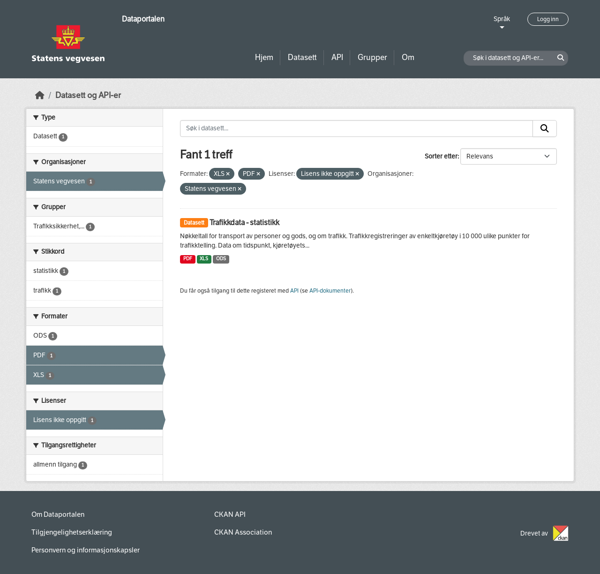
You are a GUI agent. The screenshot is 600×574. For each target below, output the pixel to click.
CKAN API (230, 514)
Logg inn (548, 19)
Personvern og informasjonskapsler (85, 550)
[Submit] (544, 128)
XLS (204, 259)
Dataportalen (143, 19)
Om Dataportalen (57, 514)
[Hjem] (40, 95)
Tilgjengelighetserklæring (71, 532)
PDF (187, 259)
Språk (502, 19)
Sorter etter (441, 156)
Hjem (264, 57)
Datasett (302, 57)
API (337, 57)
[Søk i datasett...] (356, 128)
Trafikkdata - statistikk (244, 222)
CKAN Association (243, 532)
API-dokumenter (330, 290)
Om (408, 57)
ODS (221, 259)
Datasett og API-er (88, 95)
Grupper (372, 57)
